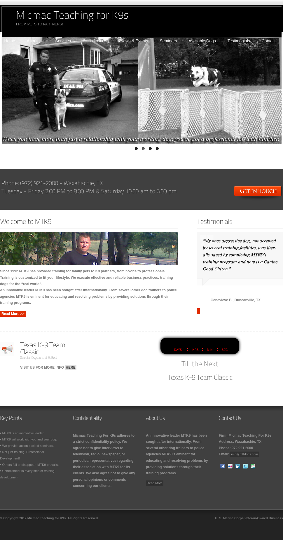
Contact (269, 41)
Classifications (96, 41)
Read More (155, 483)
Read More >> (13, 314)
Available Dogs (202, 41)
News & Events (134, 41)
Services (63, 41)
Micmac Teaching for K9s (46, 518)
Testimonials (239, 41)
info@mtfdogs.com (244, 454)
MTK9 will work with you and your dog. (29, 439)
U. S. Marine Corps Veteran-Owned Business (249, 518)
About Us (35, 41)
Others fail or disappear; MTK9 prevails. (30, 464)
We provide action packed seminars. (28, 445)
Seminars (168, 41)
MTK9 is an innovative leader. (23, 433)
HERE (70, 367)
